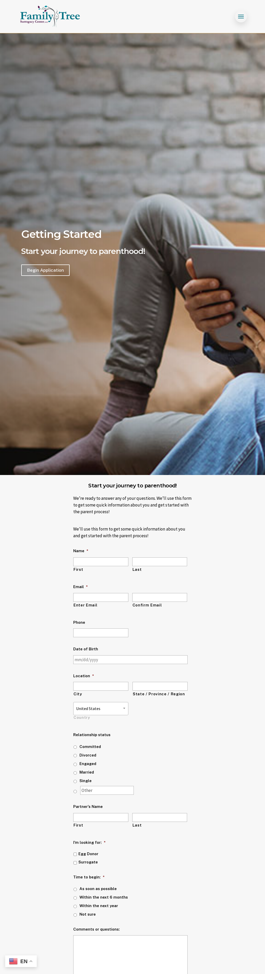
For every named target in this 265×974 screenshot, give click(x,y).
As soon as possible (98, 888)
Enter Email (85, 605)
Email (80, 587)
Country (81, 717)
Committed (90, 746)
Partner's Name (88, 806)
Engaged (87, 763)
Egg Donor (88, 854)
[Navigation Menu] (241, 16)
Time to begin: (89, 877)
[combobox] (100, 708)
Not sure (87, 914)
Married (86, 772)
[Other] (107, 790)
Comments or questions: (96, 929)
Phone (79, 622)
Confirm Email (147, 605)
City (77, 694)
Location (83, 676)
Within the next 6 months (103, 897)
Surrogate (88, 862)
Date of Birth (85, 649)
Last (137, 569)
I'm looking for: (89, 842)
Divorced (87, 755)
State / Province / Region (159, 694)
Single (85, 780)
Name (80, 551)
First (78, 569)
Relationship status (92, 735)
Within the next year (98, 905)
